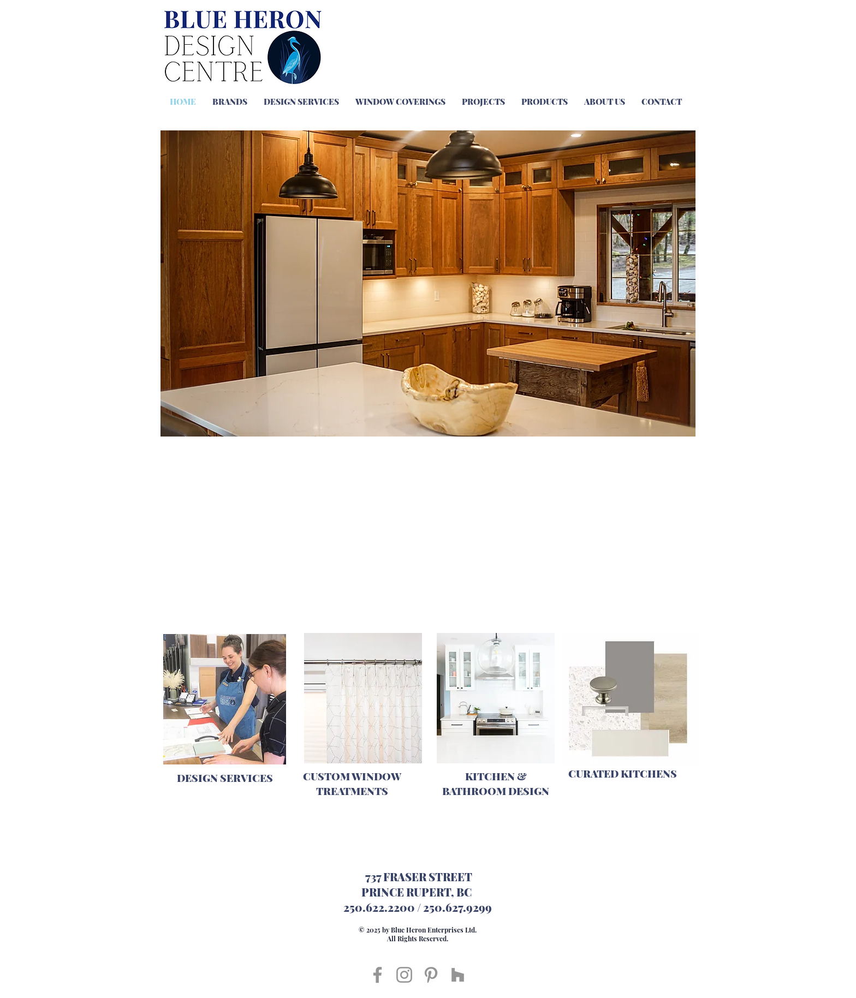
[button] (428, 283)
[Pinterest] (431, 974)
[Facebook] (377, 974)
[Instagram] (404, 974)
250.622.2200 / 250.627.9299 (417, 907)
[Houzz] (457, 974)
